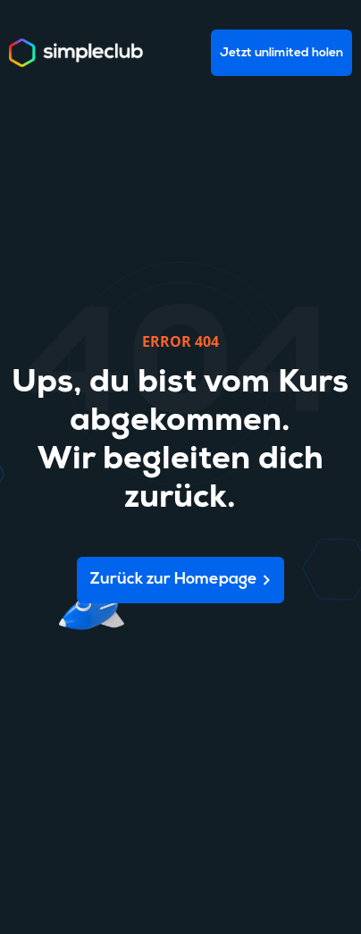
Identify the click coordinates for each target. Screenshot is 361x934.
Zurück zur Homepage (173, 579)
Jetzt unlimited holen (281, 53)
